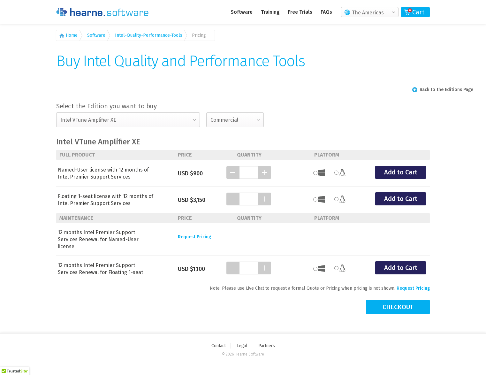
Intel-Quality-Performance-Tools (148, 35)
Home (72, 35)
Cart (418, 12)
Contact (218, 345)
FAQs (326, 12)
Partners (266, 345)
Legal (242, 345)
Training (270, 12)
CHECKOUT (398, 307)
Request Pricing (194, 237)
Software (242, 12)
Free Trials (300, 12)
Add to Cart (400, 172)
